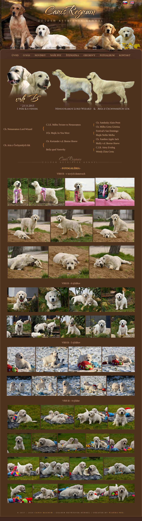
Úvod (15, 55)
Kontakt (124, 55)
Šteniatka (72, 55)
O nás (26, 55)
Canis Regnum (44, 512)
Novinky (40, 55)
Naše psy (55, 55)
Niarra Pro (116, 512)
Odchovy (89, 55)
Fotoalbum (107, 55)
